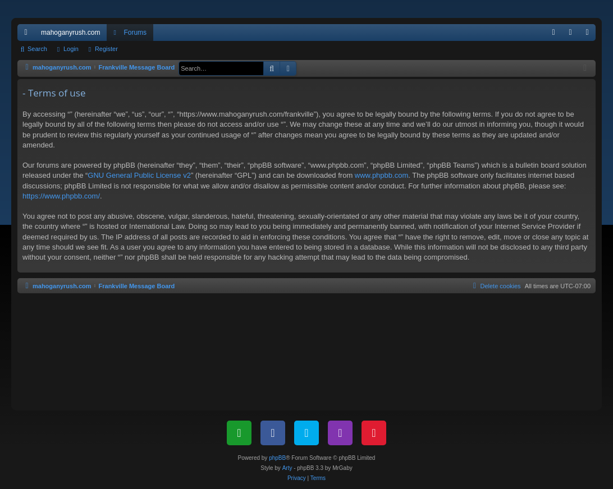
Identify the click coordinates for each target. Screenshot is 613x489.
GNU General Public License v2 (139, 175)
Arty (287, 468)
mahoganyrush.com (70, 32)
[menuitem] (553, 32)
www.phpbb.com (381, 175)
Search (37, 48)
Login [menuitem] (573, 35)
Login (71, 48)
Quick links (28, 35)
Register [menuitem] (590, 35)
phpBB (277, 458)
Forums (135, 32)
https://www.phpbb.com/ (61, 196)
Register (106, 48)
